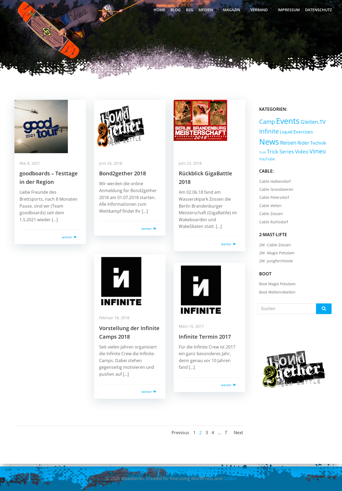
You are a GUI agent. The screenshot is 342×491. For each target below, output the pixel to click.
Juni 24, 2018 (113, 167)
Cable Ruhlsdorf (271, 222)
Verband (262, 10)
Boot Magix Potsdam (275, 285)
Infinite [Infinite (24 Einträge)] (267, 132)
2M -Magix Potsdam (275, 253)
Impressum (290, 10)
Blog (177, 10)
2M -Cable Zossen (273, 245)
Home (160, 10)
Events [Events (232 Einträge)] (286, 122)
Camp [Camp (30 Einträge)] (265, 123)
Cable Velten (268, 206)
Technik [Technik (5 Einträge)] (316, 144)
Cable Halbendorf (273, 182)
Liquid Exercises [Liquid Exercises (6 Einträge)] (294, 133)
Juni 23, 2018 (193, 167)
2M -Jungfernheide (274, 262)
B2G (190, 10)
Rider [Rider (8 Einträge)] (301, 144)
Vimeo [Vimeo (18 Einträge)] (316, 152)
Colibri (229, 479)
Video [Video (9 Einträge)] (299, 152)
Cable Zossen (269, 214)
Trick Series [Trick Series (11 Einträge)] (278, 152)
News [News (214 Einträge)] (267, 142)
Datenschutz (319, 10)
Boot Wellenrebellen (275, 293)
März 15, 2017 (194, 330)
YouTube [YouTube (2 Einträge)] (265, 160)
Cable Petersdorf (272, 198)
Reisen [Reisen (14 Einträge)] (286, 143)
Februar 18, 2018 (117, 322)
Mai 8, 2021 (32, 167)
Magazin (235, 10)
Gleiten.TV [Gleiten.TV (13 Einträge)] (311, 123)
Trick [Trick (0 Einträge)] (260, 154)
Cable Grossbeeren (274, 190)
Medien (209, 10)
